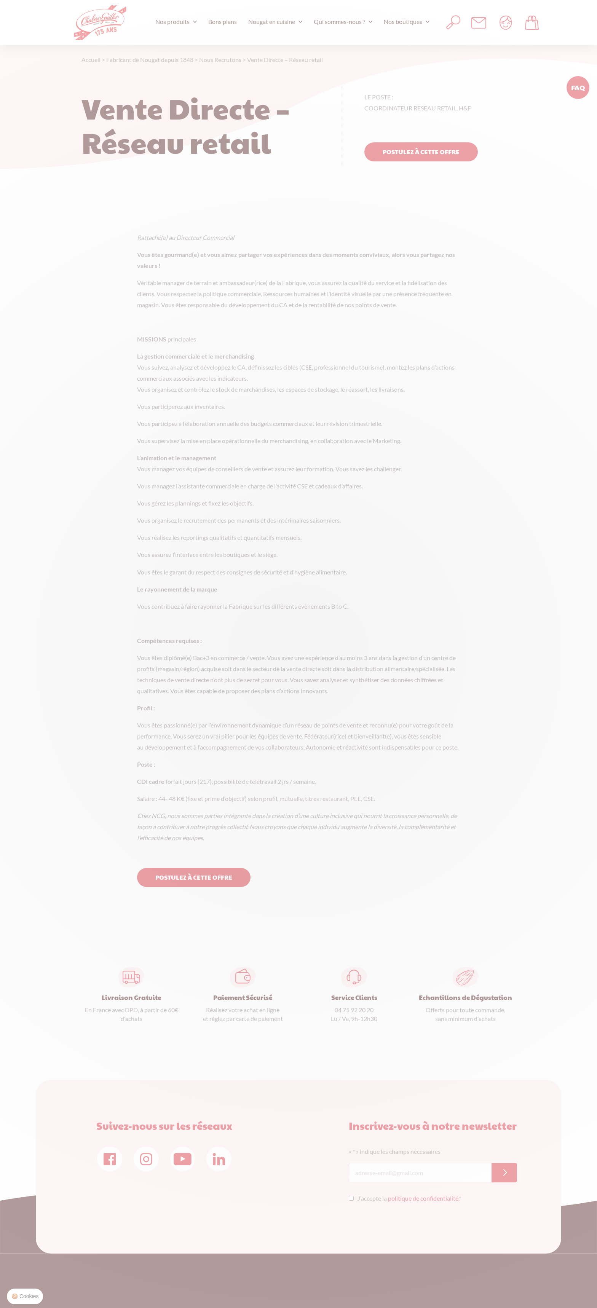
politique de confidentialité (423, 1198)
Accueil (91, 59)
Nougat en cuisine (271, 21)
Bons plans (222, 21)
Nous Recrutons (220, 59)
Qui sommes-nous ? (339, 21)
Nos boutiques (403, 21)
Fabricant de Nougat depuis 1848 (149, 59)
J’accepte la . (409, 1198)
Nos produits (172, 21)
